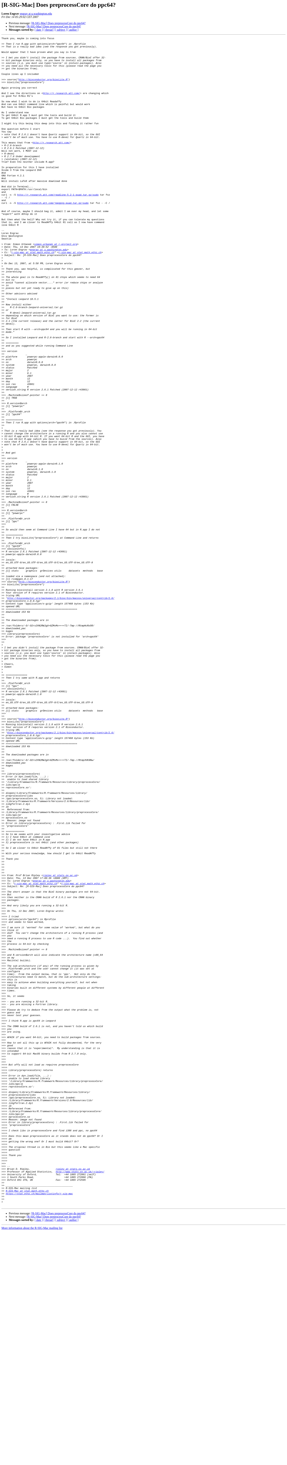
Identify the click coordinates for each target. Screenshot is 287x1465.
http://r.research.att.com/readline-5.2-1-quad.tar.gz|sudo (58, 226)
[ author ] (73, 29)
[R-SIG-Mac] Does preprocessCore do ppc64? (58, 23)
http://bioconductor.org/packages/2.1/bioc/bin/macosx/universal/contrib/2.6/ (60, 710)
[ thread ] (49, 29)
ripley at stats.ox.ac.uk (60, 1043)
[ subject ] (61, 29)
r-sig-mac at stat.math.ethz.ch (33, 295)
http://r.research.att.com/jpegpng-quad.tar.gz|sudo (53, 236)
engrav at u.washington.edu (36, 13)
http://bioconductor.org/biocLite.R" (44, 88)
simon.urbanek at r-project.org (55, 285)
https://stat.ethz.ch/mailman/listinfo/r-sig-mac (39, 1425)
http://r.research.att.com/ (61, 104)
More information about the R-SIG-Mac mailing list (31, 1461)
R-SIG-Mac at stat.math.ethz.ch (27, 1421)
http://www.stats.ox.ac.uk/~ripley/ (80, 1398)
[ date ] (39, 29)
